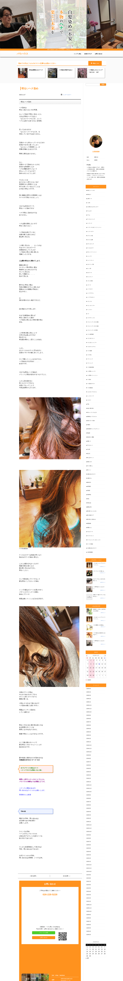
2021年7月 (88, 881)
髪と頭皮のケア (90, 515)
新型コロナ (89, 461)
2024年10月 (88, 751)
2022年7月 (88, 841)
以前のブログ (88, 53)
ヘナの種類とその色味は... (98, 625)
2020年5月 (88, 928)
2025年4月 (88, 731)
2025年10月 (88, 712)
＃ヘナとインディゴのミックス (93, 539)
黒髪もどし (89, 527)
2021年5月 (88, 888)
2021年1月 (88, 901)
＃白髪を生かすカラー (92, 548)
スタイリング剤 (90, 264)
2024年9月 (88, 755)
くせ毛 (88, 202)
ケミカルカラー (90, 247)
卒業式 (88, 424)
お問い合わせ (98, 53)
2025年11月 (88, 708)
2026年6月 (88, 688)
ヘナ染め (89, 379)
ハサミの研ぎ (90, 280)
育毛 (88, 498)
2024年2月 (88, 778)
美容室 (88, 490)
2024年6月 (88, 765)
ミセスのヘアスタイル (92, 391)
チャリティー (90, 276)
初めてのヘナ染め (91, 420)
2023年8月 (88, 798)
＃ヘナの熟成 (90, 544)
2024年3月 (88, 775)
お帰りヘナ (89, 198)
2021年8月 (88, 878)
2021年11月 (88, 868)
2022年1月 (88, 861)
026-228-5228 (50, 894)
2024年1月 (88, 781)
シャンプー (89, 256)
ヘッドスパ (89, 309)
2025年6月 (88, 725)
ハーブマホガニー (91, 297)
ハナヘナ (89, 285)
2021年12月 (88, 864)
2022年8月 (88, 838)
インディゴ (89, 223)
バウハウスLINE (43, 932)
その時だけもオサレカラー (93, 206)
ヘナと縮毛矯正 (90, 334)
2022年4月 (88, 851)
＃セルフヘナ (90, 531)
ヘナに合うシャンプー (92, 342)
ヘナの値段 (89, 350)
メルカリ (89, 400)
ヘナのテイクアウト (91, 346)
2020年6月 (88, 924)
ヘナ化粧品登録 (90, 367)
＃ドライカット (90, 535)
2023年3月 (88, 815)
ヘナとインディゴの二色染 (93, 326)
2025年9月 (88, 715)
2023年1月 (88, 821)
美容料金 (89, 494)
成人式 (88, 453)
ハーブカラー (90, 289)
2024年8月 (88, 758)
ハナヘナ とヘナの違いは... (98, 571)
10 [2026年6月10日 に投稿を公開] (93, 949)
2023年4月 (88, 811)
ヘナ (88, 313)
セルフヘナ (89, 272)
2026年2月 (88, 698)
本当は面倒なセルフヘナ (36, 70)
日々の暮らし (90, 465)
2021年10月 (88, 871)
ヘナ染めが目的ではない (66, 70)
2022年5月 (88, 848)
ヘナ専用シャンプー (91, 371)
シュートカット (90, 260)
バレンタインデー (91, 305)
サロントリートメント (92, 252)
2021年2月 (88, 898)
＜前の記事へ (33, 876)
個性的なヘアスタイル (92, 416)
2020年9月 (88, 914)
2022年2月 (88, 858)
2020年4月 (88, 931)
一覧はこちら (95, 63)
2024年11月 (88, 748)
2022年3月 (88, 854)
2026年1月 (88, 702)
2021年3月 (88, 894)
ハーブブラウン (90, 293)
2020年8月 (88, 918)
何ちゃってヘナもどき (92, 412)
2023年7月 (88, 801)
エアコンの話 (90, 235)
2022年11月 (88, 828)
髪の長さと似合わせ (91, 519)
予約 (88, 404)
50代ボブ (89, 194)
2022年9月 (88, 834)
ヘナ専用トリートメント (92, 375)
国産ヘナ (89, 441)
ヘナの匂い (89, 354)
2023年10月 (88, 791)
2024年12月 (88, 745)
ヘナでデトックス (91, 317)
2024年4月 (88, 771)
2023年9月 (88, 795)
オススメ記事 (90, 239)
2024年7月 (88, 761)
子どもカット (90, 445)
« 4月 (87, 958)
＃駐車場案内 (90, 552)
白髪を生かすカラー (91, 474)
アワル (88, 215)
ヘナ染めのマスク (91, 383)
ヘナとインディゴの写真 (92, 330)
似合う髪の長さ (90, 408)
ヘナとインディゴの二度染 (93, 322)
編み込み (89, 482)
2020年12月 (88, 904)
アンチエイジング (91, 219)
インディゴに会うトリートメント (94, 227)
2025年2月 (88, 738)
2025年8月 (88, 718)
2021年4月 (88, 891)
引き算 (88, 449)
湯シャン (89, 469)
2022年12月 (88, 824)
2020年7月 (88, 921)
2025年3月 (88, 735)
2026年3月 (88, 695)
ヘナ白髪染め (90, 387)
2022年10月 (88, 831)
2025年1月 (88, 741)
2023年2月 (88, 818)
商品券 (88, 433)
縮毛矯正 (89, 486)
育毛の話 (89, 502)
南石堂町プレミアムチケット (93, 428)
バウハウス (22, 53)
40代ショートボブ (91, 190)
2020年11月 (88, 908)
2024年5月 (88, 768)
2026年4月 (88, 692)
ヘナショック (90, 358)
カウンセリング (90, 243)
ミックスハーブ (90, 396)
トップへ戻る (77, 53)
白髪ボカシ (89, 478)
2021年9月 (88, 874)
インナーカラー (66, 94)
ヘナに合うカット (91, 338)
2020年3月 (88, 934)
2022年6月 (88, 844)
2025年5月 (88, 728)
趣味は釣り (89, 507)
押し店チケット (90, 457)
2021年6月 (88, 884)
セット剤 (89, 268)
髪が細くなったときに (92, 511)
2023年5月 (88, 808)
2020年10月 (88, 911)
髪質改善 (89, 523)
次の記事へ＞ (67, 876)
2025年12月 (88, 705)
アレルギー (89, 211)
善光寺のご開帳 (90, 437)
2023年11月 (88, 788)
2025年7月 (88, 721)
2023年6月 (88, 805)
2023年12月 (88, 785)
